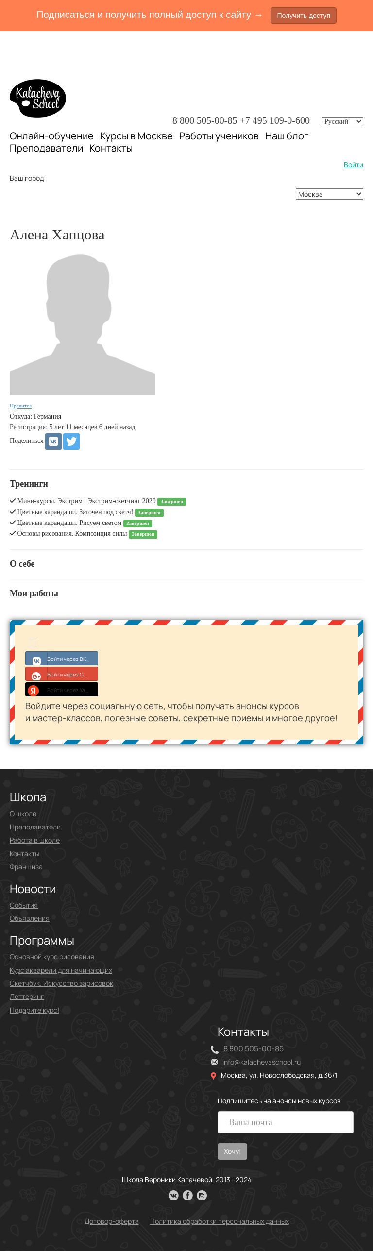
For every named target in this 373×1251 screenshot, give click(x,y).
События (24, 905)
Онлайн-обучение (52, 135)
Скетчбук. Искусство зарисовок (61, 983)
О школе (23, 813)
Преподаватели (46, 147)
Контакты (111, 148)
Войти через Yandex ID (62, 689)
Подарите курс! (34, 1009)
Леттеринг (27, 996)
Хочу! (232, 1151)
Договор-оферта (112, 1221)
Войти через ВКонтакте (62, 658)
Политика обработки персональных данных (219, 1221)
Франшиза (26, 866)
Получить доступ (303, 15)
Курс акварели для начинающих (61, 970)
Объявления (30, 918)
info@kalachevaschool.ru (261, 1061)
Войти (353, 164)
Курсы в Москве (136, 136)
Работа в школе (35, 840)
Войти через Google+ (62, 673)
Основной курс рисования (52, 956)
